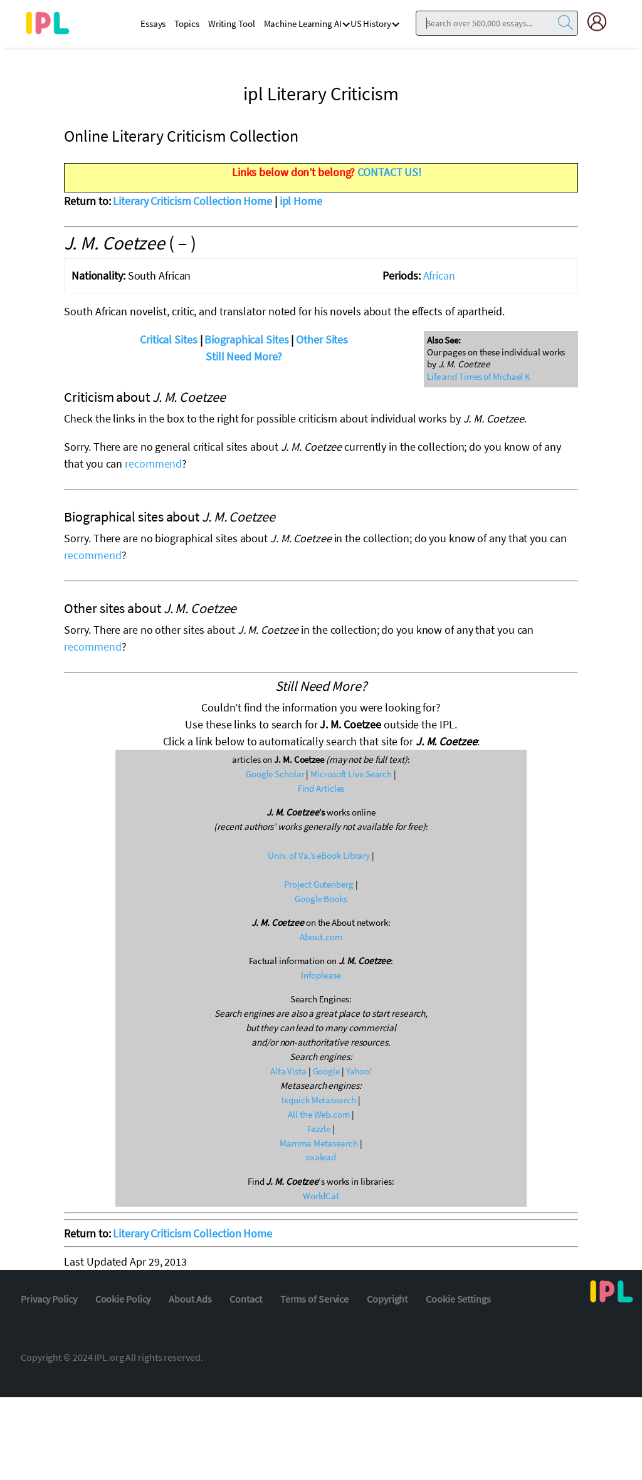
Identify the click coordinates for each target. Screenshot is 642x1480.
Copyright (387, 1299)
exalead (321, 1157)
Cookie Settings (458, 1299)
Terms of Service (314, 1299)
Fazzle (318, 1129)
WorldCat (321, 1196)
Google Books (321, 899)
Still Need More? (244, 356)
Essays (153, 23)
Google (326, 1071)
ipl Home (301, 201)
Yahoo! (359, 1071)
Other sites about (150, 608)
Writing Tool (231, 23)
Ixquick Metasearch (318, 1100)
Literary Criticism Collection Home (192, 201)
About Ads (190, 1299)
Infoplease (320, 975)
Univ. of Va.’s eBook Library (319, 855)
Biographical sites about (169, 516)
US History (370, 23)
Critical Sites (168, 339)
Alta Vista (288, 1071)
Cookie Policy (123, 1299)
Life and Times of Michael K (478, 376)
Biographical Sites (246, 339)
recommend (153, 463)
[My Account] (601, 21)
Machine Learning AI (303, 23)
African (439, 275)
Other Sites (322, 339)
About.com (321, 937)
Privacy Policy (49, 1299)
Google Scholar (275, 774)
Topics (186, 23)
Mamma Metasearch (318, 1143)
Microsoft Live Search (351, 774)
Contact (245, 1299)
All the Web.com (319, 1114)
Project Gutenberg (318, 884)
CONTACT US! (389, 172)
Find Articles (321, 788)
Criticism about (144, 397)
